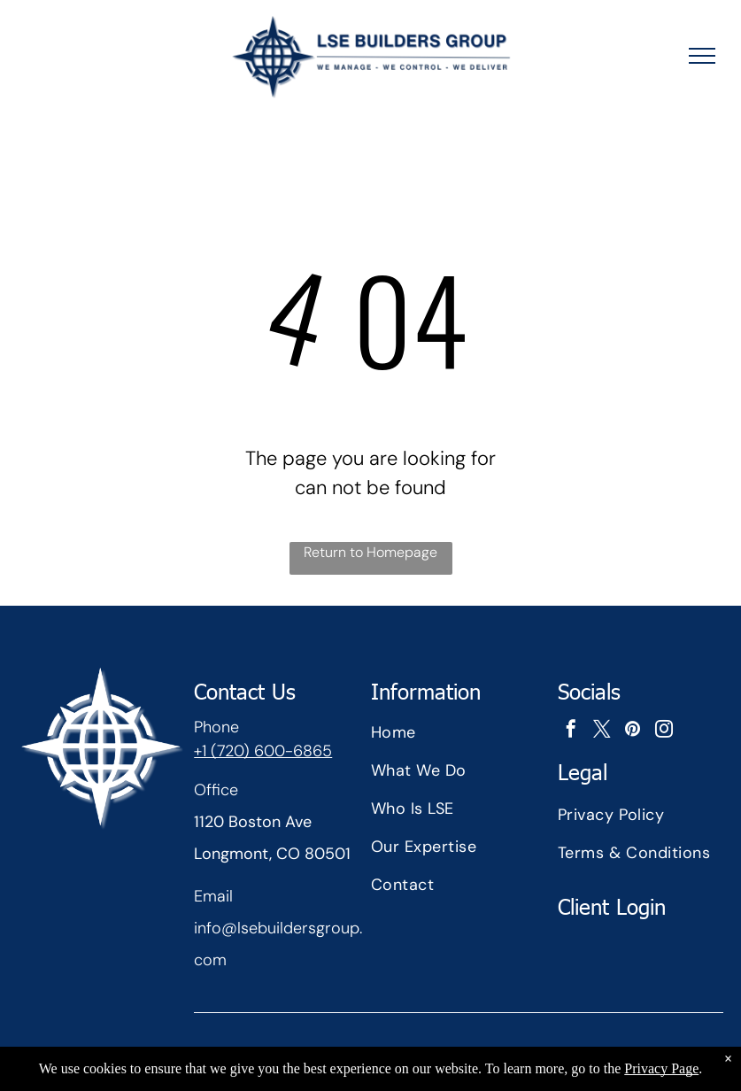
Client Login (612, 906)
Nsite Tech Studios (476, 1062)
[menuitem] (459, 733)
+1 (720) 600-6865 (263, 751)
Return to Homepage (370, 552)
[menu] (702, 56)
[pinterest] (633, 731)
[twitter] (602, 731)
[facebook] (571, 731)
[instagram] (664, 731)
